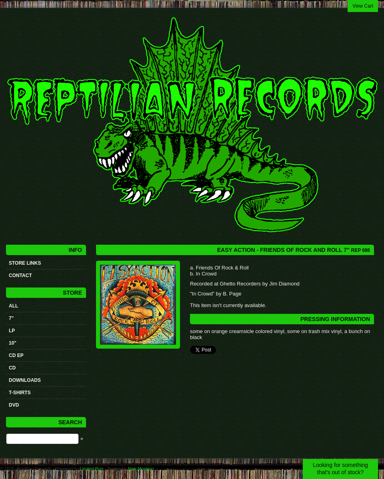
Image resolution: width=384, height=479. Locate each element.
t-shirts (20, 392)
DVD (14, 405)
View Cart (362, 6)
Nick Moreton (141, 468)
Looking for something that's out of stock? (340, 468)
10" (12, 343)
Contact (20, 275)
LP (12, 330)
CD (12, 368)
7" (11, 318)
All (13, 306)
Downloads (25, 380)
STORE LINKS (25, 263)
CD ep (16, 355)
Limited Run (91, 468)
